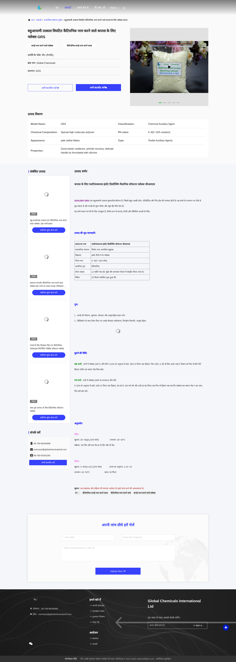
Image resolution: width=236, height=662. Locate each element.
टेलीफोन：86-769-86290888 (44, 608)
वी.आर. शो (100, 7)
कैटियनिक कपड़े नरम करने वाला (95, 493)
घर (57, 7)
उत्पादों (67, 7)
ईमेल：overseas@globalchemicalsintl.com (50, 614)
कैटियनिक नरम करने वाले (121, 493)
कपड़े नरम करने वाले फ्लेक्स (144, 493)
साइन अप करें (199, 625)
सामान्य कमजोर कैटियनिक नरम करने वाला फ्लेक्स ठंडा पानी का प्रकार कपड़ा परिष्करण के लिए (48, 286)
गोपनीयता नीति (71, 659)
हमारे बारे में (82, 7)
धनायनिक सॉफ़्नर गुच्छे (53, 20)
